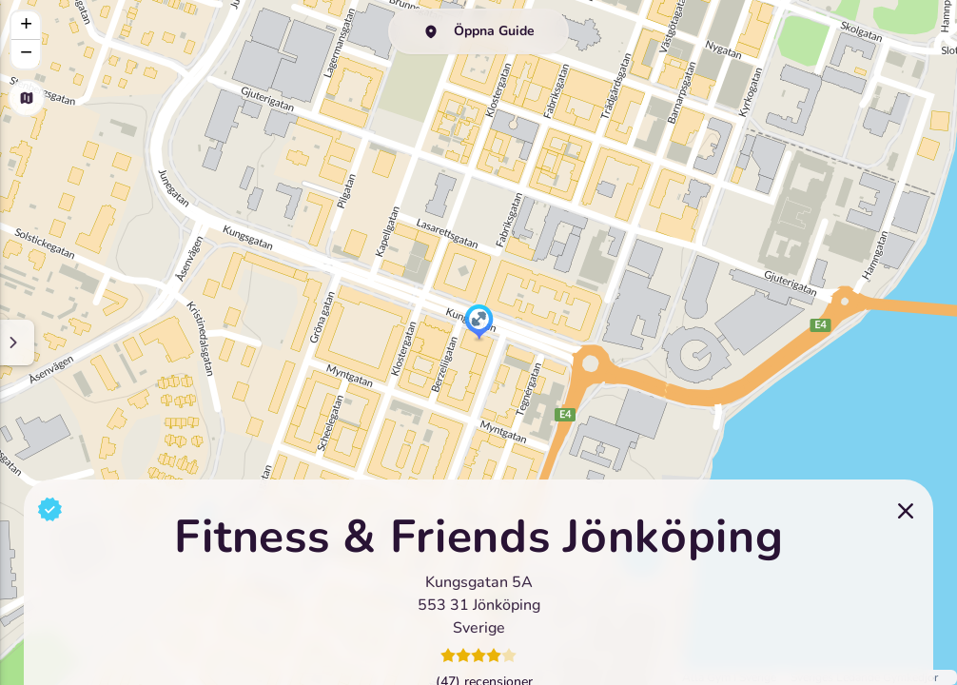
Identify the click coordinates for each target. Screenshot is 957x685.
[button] (479, 323)
